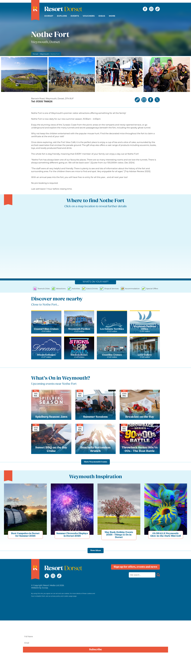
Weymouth (44, 54)
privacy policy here (177, 656)
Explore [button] (62, 16)
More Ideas (95, 550)
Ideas (101, 16)
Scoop (45, 588)
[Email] (95, 642)
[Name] (95, 636)
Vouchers (89, 16)
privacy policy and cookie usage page (64, 596)
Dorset (48, 16)
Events (75, 16)
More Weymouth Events (95, 462)
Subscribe (95, 649)
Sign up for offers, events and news (135, 567)
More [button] (112, 16)
